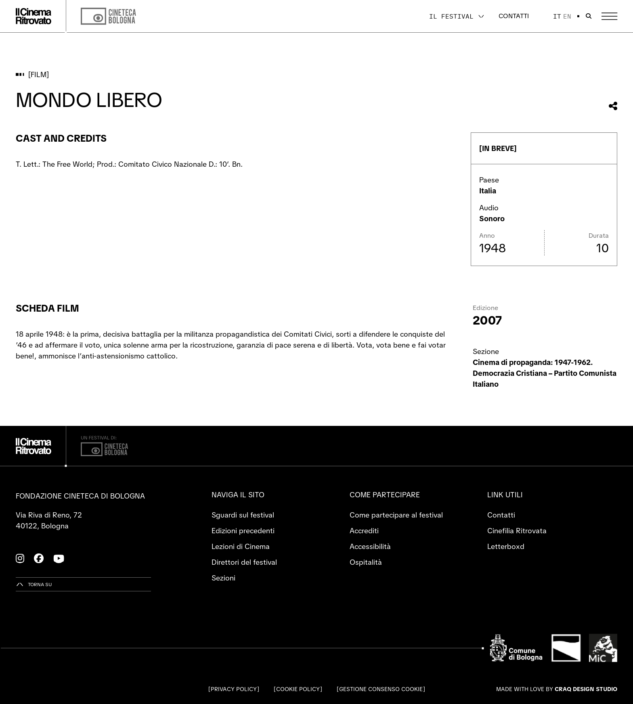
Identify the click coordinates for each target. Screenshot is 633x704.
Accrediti (364, 530)
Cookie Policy (298, 689)
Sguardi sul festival (243, 515)
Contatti (514, 16)
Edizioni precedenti (243, 530)
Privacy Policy (234, 689)
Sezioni (223, 577)
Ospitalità (366, 562)
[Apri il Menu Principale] (609, 16)
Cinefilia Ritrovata (517, 530)
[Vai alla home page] (33, 16)
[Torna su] (34, 584)
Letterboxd (505, 546)
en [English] (567, 16)
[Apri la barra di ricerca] (588, 16)
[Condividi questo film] (613, 106)
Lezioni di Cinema (241, 546)
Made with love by (556, 689)
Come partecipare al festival (396, 515)
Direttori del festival (244, 562)
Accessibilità (370, 546)
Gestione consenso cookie (381, 689)
